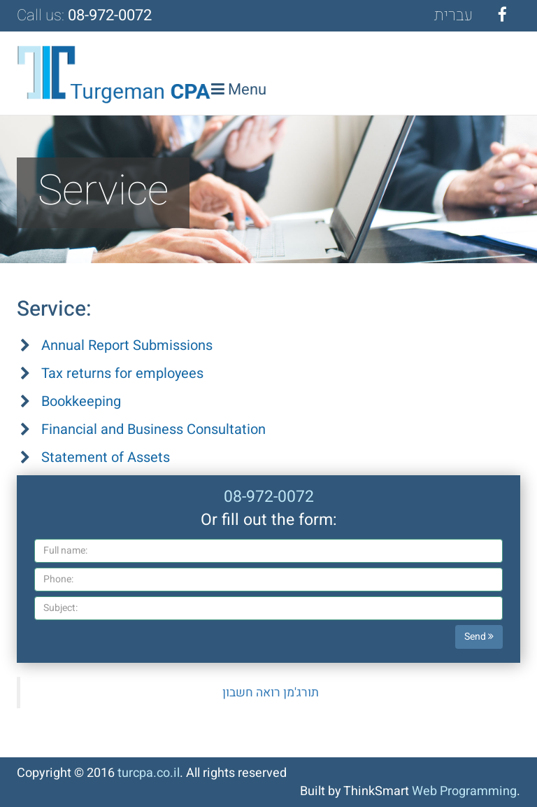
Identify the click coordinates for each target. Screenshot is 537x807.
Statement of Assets (105, 457)
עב (453, 15)
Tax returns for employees (122, 373)
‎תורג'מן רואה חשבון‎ (270, 692)
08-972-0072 (110, 15)
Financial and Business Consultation (153, 429)
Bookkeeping (81, 401)
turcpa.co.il (148, 773)
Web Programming (464, 791)
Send (479, 636)
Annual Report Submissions (127, 345)
